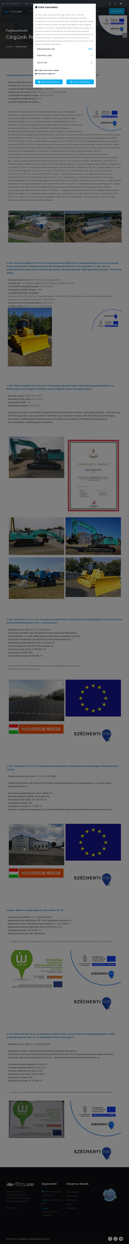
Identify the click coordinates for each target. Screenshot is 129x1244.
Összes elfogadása (80, 82)
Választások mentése (49, 82)
